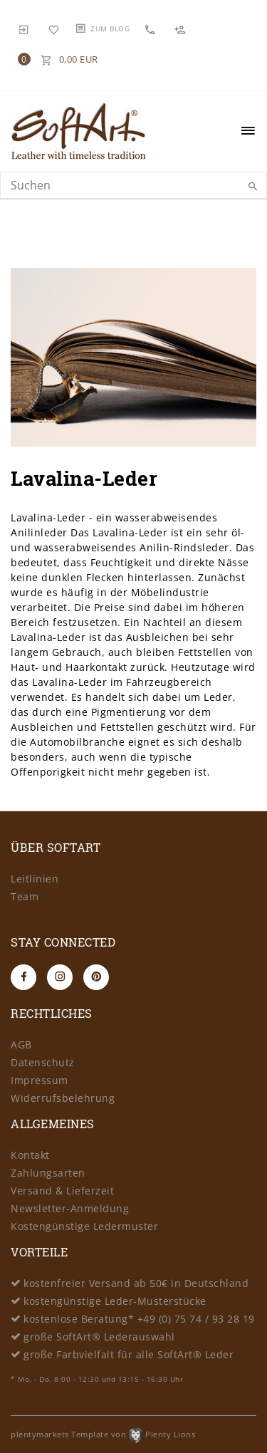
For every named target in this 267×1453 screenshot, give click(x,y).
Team (24, 896)
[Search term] (133, 185)
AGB (21, 1044)
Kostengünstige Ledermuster (84, 1226)
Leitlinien (34, 878)
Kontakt (30, 1155)
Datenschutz (43, 1062)
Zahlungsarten (48, 1172)
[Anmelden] (24, 28)
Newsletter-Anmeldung (70, 1208)
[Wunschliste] (54, 28)
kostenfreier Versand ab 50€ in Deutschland (135, 1283)
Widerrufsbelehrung (63, 1098)
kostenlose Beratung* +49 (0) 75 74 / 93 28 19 (139, 1319)
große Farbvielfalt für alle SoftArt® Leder (128, 1354)
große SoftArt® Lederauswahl (99, 1336)
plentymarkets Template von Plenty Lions (103, 1434)
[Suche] (252, 186)
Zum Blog (110, 28)
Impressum (39, 1080)
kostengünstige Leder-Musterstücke (114, 1301)
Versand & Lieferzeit (62, 1190)
